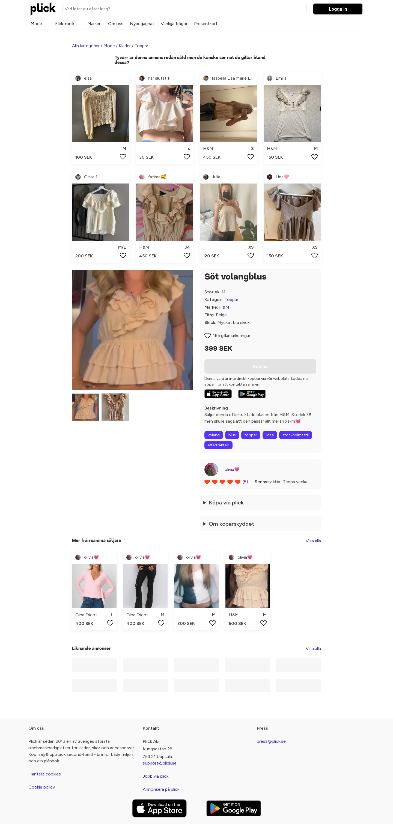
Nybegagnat (142, 23)
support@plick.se (160, 763)
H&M (224, 307)
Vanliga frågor (174, 23)
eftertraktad (218, 445)
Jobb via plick (155, 776)
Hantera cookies (44, 774)
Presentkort (206, 23)
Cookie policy (41, 787)
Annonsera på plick (161, 789)
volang (214, 435)
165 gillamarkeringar (231, 335)
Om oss (115, 23)
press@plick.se (271, 741)
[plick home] (43, 9)
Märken (94, 23)
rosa (270, 435)
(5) (245, 481)
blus (232, 435)
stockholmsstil (295, 435)
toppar (251, 435)
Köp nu (260, 366)
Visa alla (313, 540)
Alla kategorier (86, 45)
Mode (36, 23)
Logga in (338, 9)
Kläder (125, 45)
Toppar (141, 45)
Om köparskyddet (231, 524)
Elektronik (64, 23)
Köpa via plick (226, 502)
